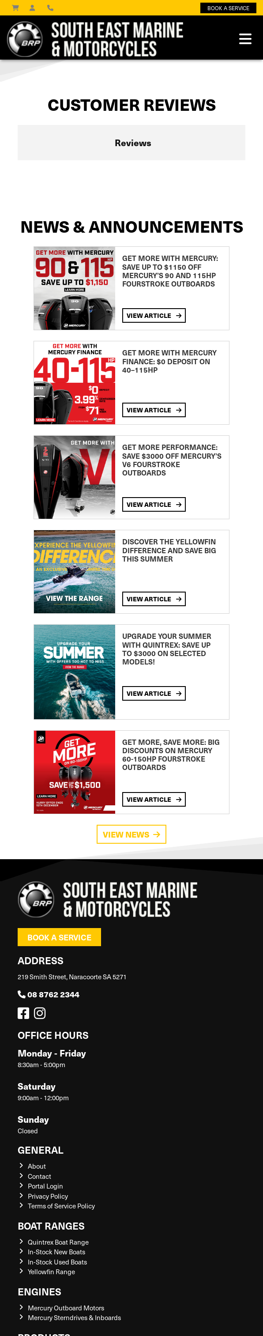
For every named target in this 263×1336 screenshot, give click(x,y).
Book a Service (59, 937)
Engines (39, 1291)
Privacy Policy (48, 1196)
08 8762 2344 (48, 994)
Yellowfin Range (51, 1271)
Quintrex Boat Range (58, 1242)
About (37, 1166)
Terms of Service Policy (61, 1206)
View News (131, 834)
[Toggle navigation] (245, 39)
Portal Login (45, 1186)
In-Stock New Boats (56, 1252)
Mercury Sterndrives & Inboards (74, 1317)
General (41, 1149)
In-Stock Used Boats (57, 1262)
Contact (39, 1176)
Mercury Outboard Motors (66, 1308)
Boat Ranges (51, 1225)
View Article (154, 315)
